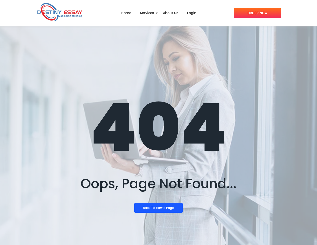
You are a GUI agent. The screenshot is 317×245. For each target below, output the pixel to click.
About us (170, 13)
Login (191, 13)
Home (126, 13)
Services (147, 13)
